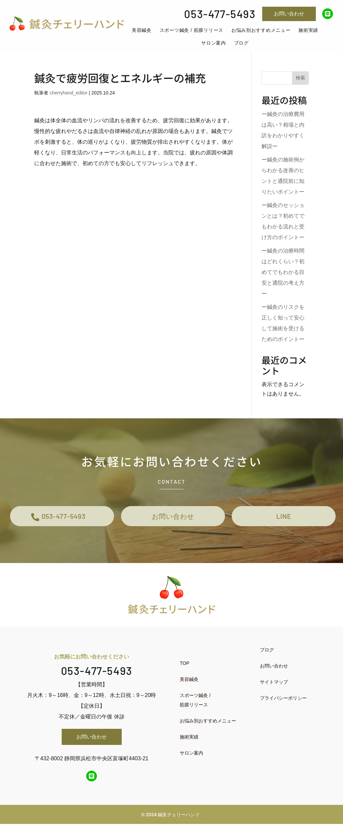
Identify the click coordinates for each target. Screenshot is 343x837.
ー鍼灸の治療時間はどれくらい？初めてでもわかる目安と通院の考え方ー (283, 280)
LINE (284, 526)
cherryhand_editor (69, 100)
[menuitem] (142, 34)
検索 (300, 85)
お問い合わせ (289, 13)
